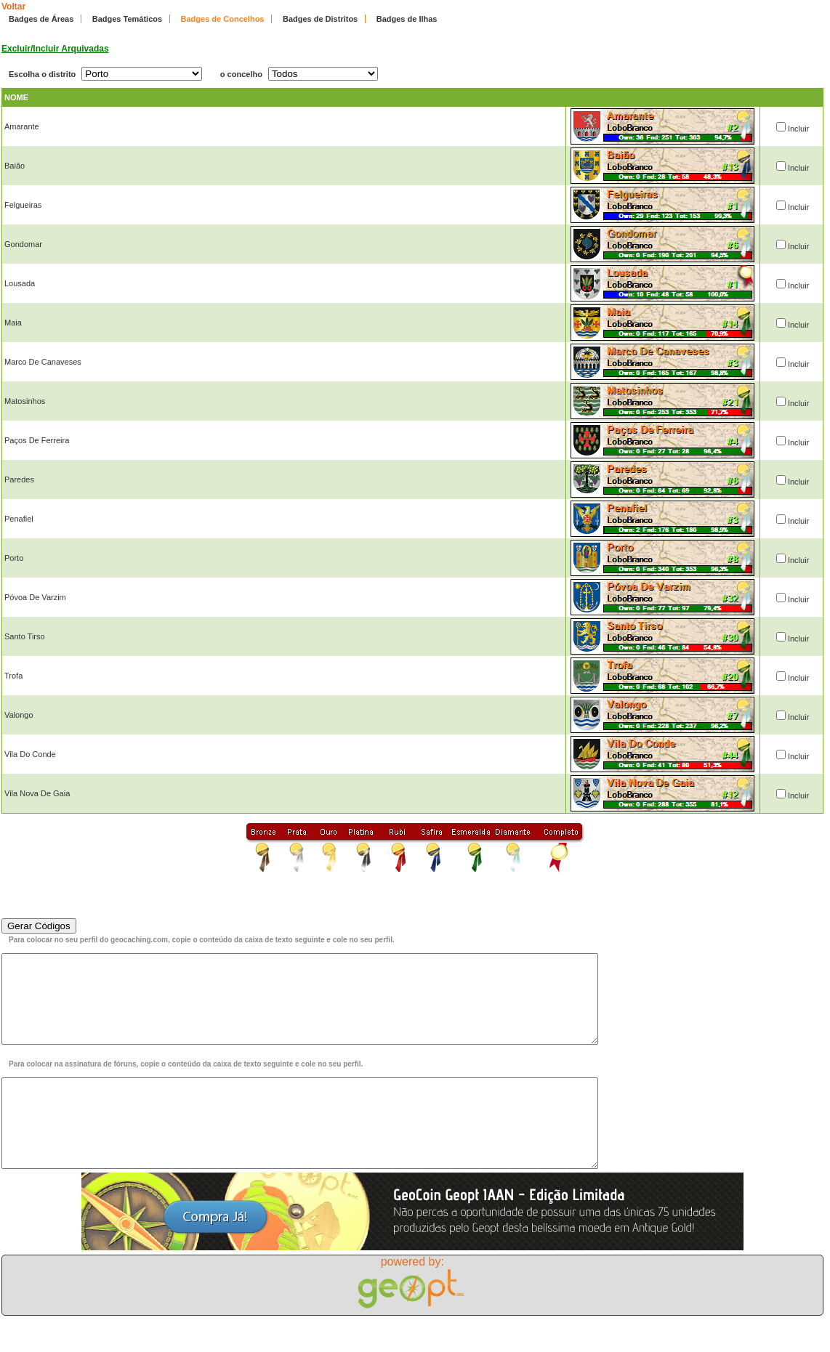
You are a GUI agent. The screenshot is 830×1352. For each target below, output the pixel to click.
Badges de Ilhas (407, 19)
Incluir (798, 128)
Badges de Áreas (41, 19)
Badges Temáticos (127, 19)
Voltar (13, 6)
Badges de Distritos (320, 19)
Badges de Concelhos (223, 19)
